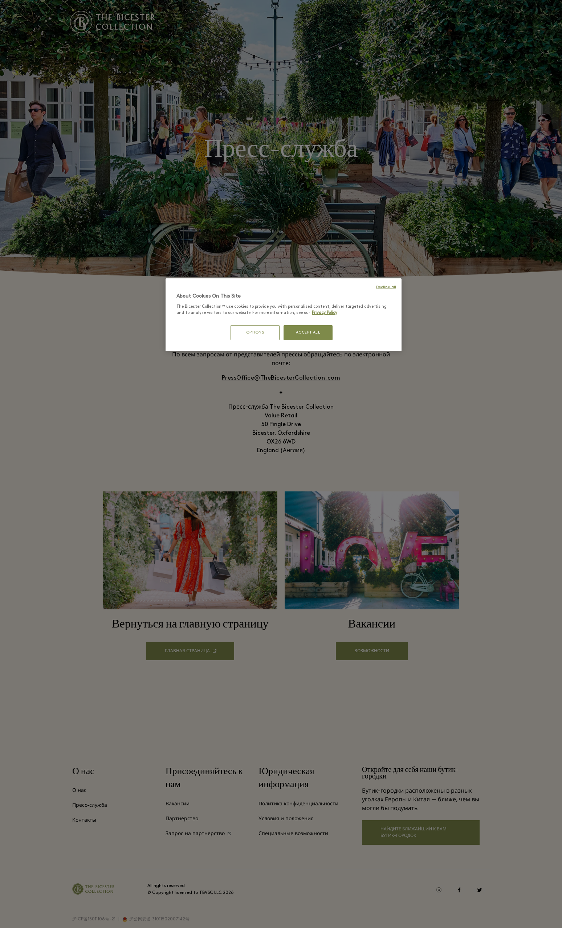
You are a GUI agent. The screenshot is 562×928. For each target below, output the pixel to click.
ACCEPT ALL (308, 333)
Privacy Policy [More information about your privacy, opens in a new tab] (324, 313)
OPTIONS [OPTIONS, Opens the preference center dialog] (255, 333)
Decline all (386, 287)
